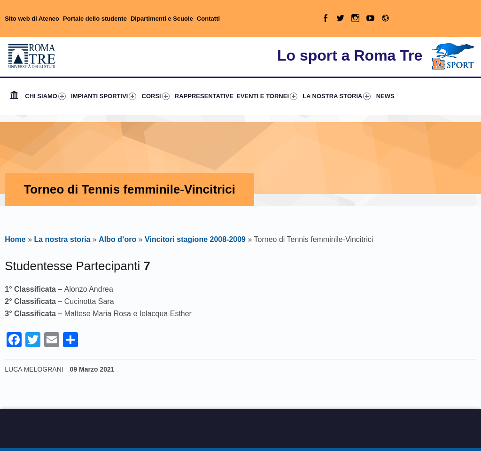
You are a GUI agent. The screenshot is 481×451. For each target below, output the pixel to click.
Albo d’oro (117, 239)
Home (14, 96)
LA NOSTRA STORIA (337, 96)
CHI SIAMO (45, 96)
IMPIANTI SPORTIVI (103, 96)
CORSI (156, 96)
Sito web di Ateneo (32, 18)
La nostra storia (62, 239)
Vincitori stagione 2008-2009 (195, 239)
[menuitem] (14, 96)
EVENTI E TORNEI (266, 96)
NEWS (385, 96)
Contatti (208, 18)
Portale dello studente (95, 18)
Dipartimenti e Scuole (162, 18)
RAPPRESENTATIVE (204, 96)
